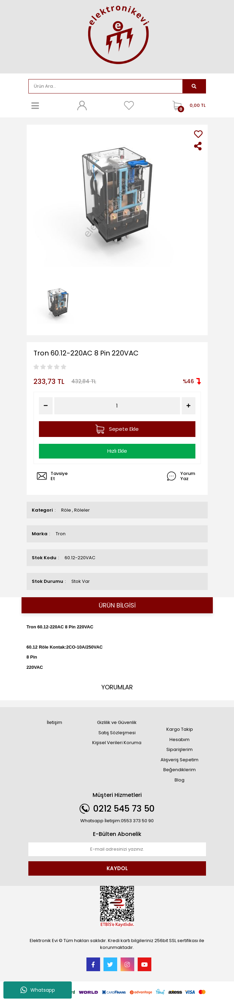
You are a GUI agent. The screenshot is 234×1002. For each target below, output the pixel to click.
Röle (66, 510)
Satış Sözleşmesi (117, 732)
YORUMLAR (117, 687)
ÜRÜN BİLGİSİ (117, 605)
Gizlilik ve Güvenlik (117, 722)
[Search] (106, 86)
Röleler (82, 510)
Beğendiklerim (179, 769)
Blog (179, 780)
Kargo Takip (179, 729)
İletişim (54, 722)
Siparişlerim (179, 749)
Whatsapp (37, 990)
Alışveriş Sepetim (179, 759)
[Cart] (187, 105)
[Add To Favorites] (198, 134)
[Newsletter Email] (117, 849)
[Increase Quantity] (188, 405)
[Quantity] (117, 406)
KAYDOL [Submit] (117, 868)
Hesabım (179, 739)
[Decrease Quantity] (46, 405)
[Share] (198, 146)
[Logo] (117, 36)
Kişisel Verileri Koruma (116, 742)
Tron (61, 533)
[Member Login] (82, 105)
